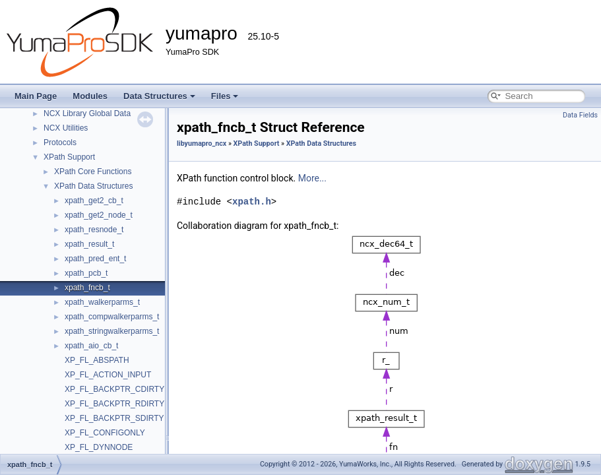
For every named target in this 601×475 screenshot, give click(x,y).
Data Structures (159, 96)
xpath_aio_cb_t (91, 345)
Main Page (36, 96)
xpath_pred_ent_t (95, 258)
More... (312, 178)
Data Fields (580, 115)
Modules (90, 96)
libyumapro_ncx (201, 143)
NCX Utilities (66, 128)
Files (225, 96)
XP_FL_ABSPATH (97, 360)
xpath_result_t (89, 244)
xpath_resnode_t (94, 229)
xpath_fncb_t (87, 287)
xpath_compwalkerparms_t (112, 316)
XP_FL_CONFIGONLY (105, 432)
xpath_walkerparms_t (102, 302)
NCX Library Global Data (87, 113)
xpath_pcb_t (86, 273)
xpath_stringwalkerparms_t (112, 331)
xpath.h (251, 201)
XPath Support (69, 157)
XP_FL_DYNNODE (99, 447)
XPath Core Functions (92, 171)
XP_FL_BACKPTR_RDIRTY (114, 403)
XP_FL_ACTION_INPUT (108, 374)
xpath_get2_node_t (99, 215)
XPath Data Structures (93, 186)
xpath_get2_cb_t (94, 200)
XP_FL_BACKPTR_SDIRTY (114, 418)
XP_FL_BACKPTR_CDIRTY (114, 389)
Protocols (60, 142)
